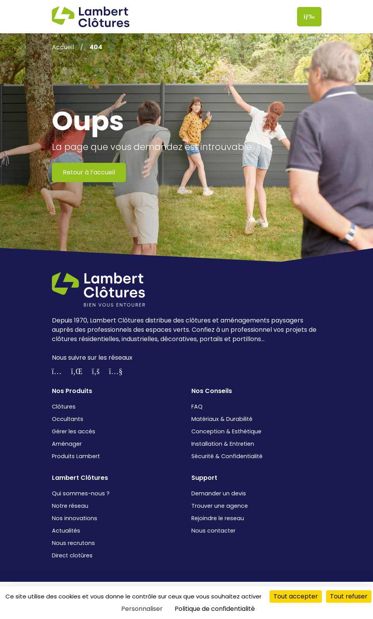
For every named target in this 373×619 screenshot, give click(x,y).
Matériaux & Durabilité (222, 419)
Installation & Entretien (222, 444)
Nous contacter (213, 531)
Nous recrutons (73, 543)
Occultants (67, 419)
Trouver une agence (219, 506)
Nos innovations (74, 518)
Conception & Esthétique (226, 431)
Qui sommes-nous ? (81, 493)
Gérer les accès (73, 431)
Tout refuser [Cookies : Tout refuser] (349, 596)
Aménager (67, 444)
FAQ (197, 406)
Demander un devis (218, 493)
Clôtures (64, 406)
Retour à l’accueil (89, 172)
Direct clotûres (72, 555)
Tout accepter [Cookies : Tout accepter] (295, 596)
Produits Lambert (76, 456)
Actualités (66, 531)
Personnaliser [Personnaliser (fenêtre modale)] (142, 608)
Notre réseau (70, 506)
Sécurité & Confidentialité (227, 456)
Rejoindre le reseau (217, 518)
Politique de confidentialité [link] (215, 608)
